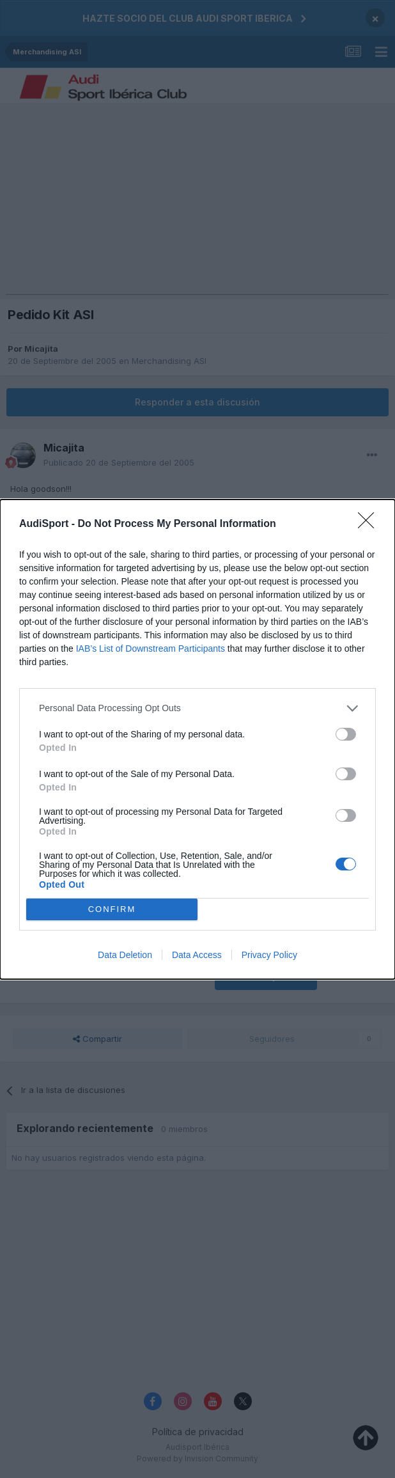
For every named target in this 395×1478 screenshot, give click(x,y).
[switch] (346, 734)
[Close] (370, 524)
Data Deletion (125, 955)
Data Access (197, 955)
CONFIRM (112, 909)
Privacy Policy (269, 955)
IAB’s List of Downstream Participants (150, 648)
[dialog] (197, 739)
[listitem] (197, 708)
